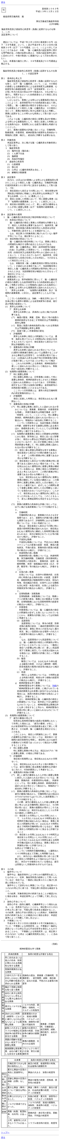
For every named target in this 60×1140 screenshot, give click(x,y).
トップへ (5, 1132)
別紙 (54, 686)
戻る (3, 2)
